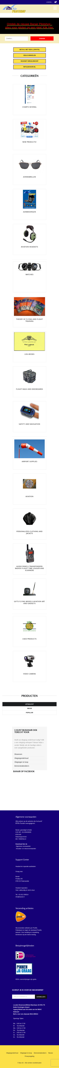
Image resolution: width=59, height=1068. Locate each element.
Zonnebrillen (29, 177)
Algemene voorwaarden (23, 846)
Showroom (18, 754)
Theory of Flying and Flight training (29, 320)
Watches (30, 274)
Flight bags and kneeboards (29, 389)
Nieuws (50, 1053)
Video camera (29, 674)
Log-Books (29, 354)
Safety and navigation (29, 424)
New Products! (29, 142)
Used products (29, 639)
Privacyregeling (29, 1056)
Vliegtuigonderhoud (21, 758)
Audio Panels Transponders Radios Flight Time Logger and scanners (29, 568)
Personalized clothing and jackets (30, 532)
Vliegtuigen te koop (21, 762)
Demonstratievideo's (21, 766)
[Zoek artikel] (16, 38)
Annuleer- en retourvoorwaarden (26, 848)
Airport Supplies (29, 461)
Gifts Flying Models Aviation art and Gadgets (29, 602)
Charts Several (29, 107)
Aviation (30, 496)
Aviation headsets (29, 247)
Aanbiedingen (29, 212)
